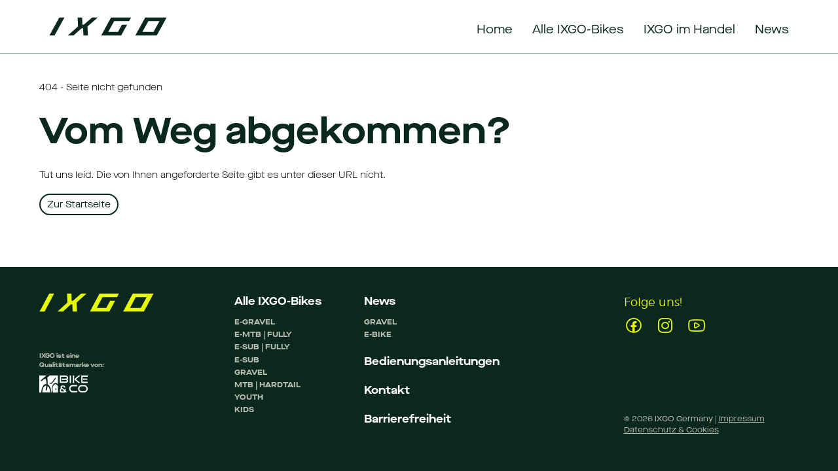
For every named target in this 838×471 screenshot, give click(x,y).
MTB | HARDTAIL (267, 384)
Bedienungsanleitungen (432, 361)
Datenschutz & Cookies (671, 430)
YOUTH (248, 397)
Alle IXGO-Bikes (277, 301)
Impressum (742, 418)
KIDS (244, 409)
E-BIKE (378, 334)
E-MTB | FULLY (263, 334)
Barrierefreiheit (407, 419)
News (379, 301)
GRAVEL (250, 372)
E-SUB (246, 360)
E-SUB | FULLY (262, 346)
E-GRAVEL (254, 322)
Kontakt (387, 390)
